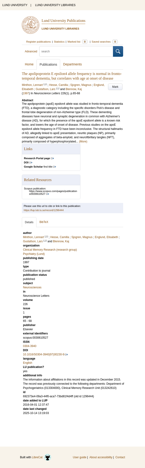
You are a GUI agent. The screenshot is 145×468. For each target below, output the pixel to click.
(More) (83, 141)
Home (29, 64)
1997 (26, 93)
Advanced (31, 51)
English (27, 362)
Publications (48, 64)
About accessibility (100, 457)
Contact (120, 457)
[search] (76, 51)
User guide (79, 457)
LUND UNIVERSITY (14, 5)
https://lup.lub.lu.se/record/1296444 (44, 210)
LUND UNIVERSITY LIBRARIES (55, 5)
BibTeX (44, 222)
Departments (72, 64)
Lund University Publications (63, 21)
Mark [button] (115, 86)
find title (38, 166)
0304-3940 (29, 346)
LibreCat (41, 457)
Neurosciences (32, 287)
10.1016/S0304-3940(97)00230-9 (43, 354)
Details (29, 222)
